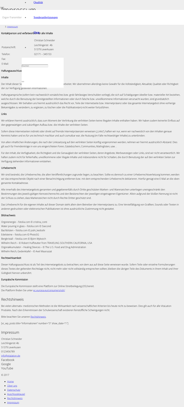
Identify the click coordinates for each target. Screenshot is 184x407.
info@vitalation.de (10, 355)
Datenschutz (13, 390)
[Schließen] (23, 81)
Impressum (13, 402)
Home (10, 381)
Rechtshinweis (38, 316)
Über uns (12, 385)
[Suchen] (35, 65)
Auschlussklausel (16, 394)
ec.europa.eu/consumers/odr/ (49, 290)
